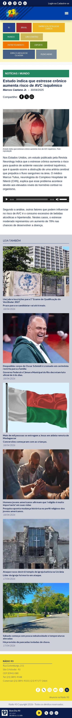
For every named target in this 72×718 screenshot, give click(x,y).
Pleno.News (46, 54)
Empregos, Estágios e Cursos (49, 27)
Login (51, 3)
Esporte (39, 45)
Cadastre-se (63, 3)
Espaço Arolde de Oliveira (19, 54)
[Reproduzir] (6, 199)
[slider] (32, 199)
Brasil (24, 27)
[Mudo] (57, 199)
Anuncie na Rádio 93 (59, 697)
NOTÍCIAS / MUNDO (17, 73)
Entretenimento (16, 45)
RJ (9, 27)
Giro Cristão (31, 37)
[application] (36, 199)
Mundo (11, 37)
